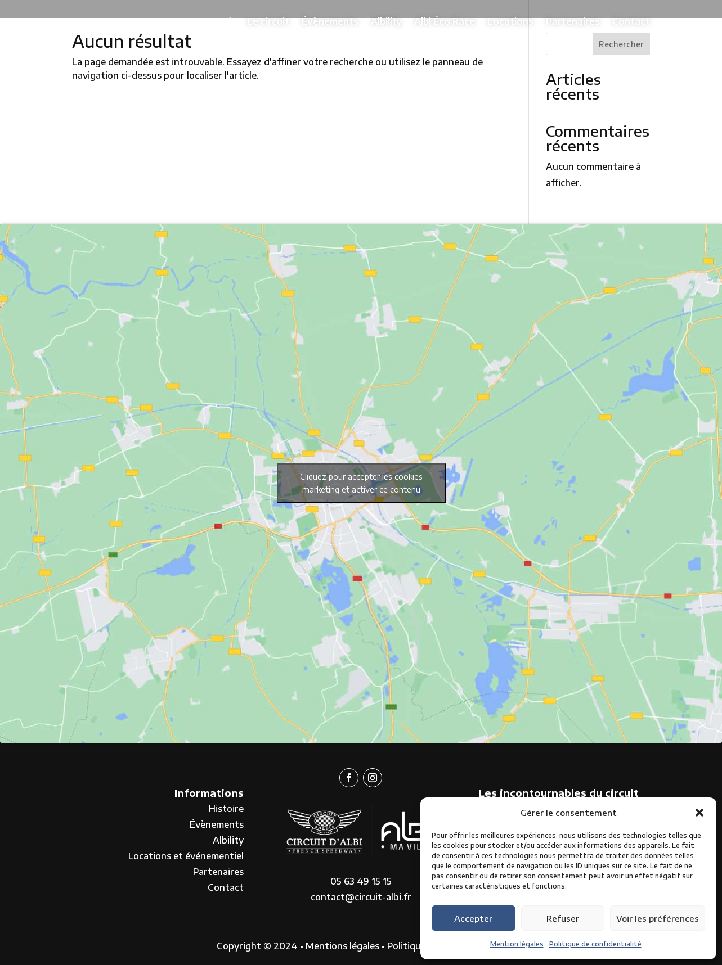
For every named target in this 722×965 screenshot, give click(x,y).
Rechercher (621, 44)
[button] (699, 812)
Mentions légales (342, 946)
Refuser (562, 918)
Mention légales (517, 944)
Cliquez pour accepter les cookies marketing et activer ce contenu (361, 483)
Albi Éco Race (444, 21)
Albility (386, 21)
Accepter (473, 918)
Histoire (226, 808)
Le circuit (268, 21)
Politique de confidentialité (595, 944)
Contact (631, 21)
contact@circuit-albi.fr (361, 897)
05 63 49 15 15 (361, 881)
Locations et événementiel (186, 856)
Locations (510, 21)
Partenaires (573, 21)
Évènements (330, 21)
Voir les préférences (657, 918)
